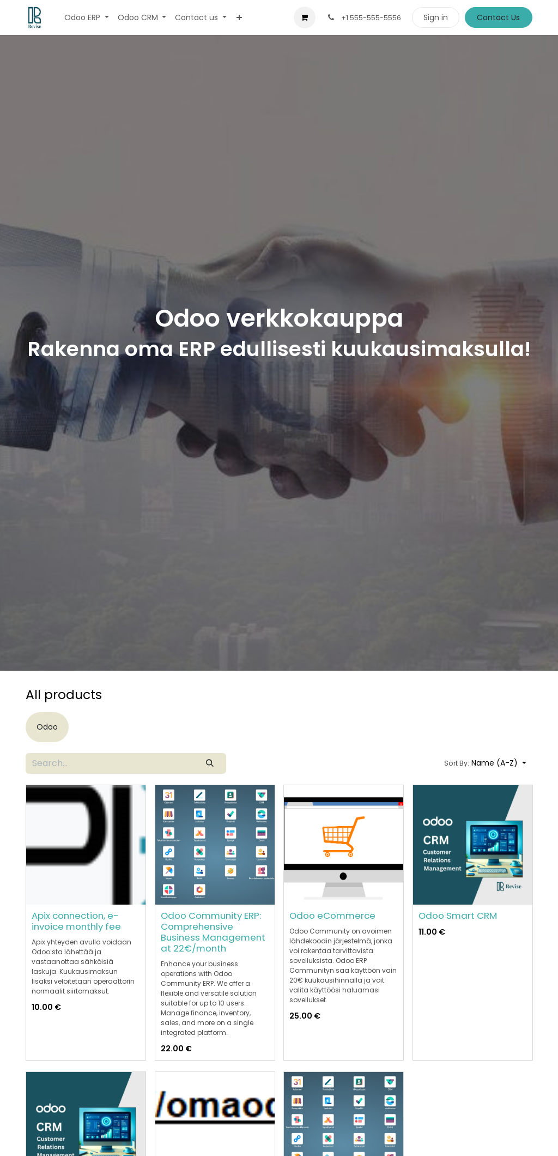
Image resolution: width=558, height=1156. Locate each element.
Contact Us (498, 17)
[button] (485, 763)
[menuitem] (86, 18)
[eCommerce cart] (305, 17)
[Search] (210, 763)
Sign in (435, 17)
